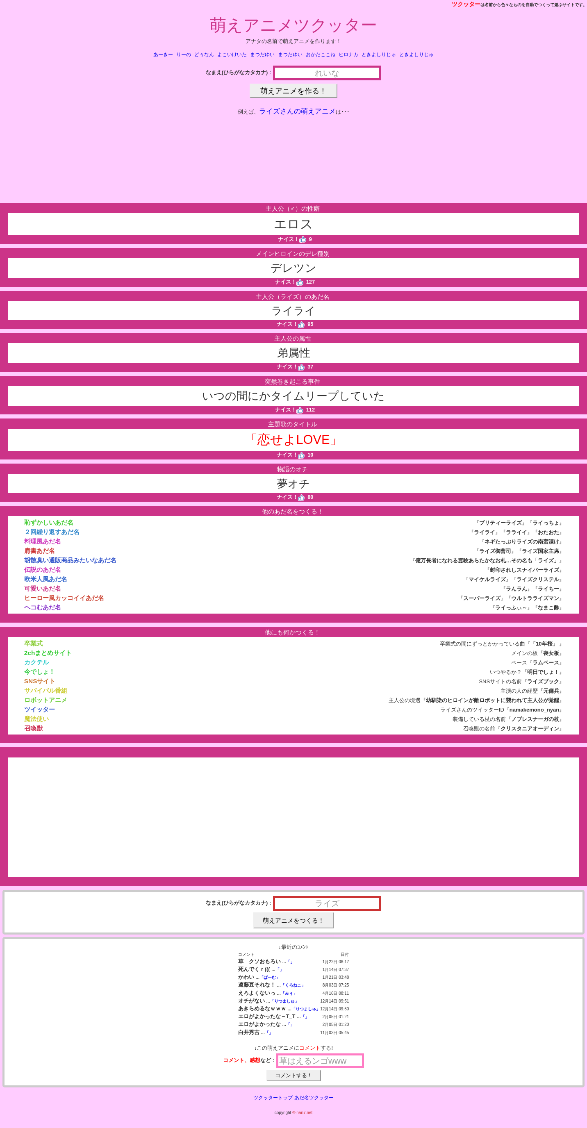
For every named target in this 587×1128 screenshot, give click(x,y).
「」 (290, 962)
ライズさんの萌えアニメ (297, 111)
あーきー (163, 54)
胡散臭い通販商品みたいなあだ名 (70, 560)
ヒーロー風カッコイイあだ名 (64, 597)
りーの (183, 54)
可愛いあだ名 (42, 588)
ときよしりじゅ (379, 54)
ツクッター (466, 4)
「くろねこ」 (293, 985)
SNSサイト (40, 681)
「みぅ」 (289, 993)
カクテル (36, 662)
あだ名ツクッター (314, 1098)
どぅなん (204, 54)
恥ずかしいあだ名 (48, 522)
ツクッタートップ (273, 1098)
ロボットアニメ (45, 699)
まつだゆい (262, 54)
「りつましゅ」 (284, 1001)
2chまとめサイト (48, 652)
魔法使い (36, 718)
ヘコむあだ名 (42, 607)
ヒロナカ (348, 54)
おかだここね (320, 54)
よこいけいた (232, 54)
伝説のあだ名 (42, 569)
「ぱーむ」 (269, 977)
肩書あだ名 (39, 550)
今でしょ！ (39, 671)
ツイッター (39, 709)
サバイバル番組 (45, 690)
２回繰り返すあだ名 (52, 531)
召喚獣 (33, 728)
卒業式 (33, 643)
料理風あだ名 (42, 541)
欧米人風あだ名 (45, 578)
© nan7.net (302, 1112)
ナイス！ (292, 239)
